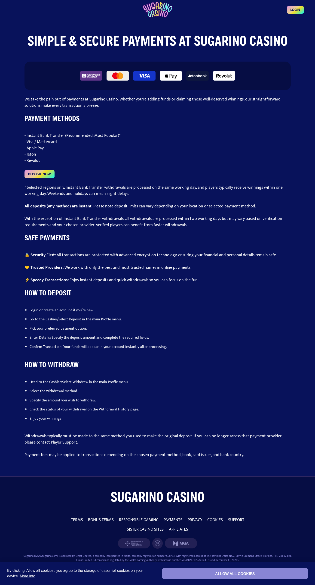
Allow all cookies (235, 574)
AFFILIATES (178, 529)
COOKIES (215, 519)
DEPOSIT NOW (39, 174)
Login (295, 10)
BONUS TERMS (101, 519)
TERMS (77, 519)
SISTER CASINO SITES (145, 529)
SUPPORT (236, 519)
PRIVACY (195, 519)
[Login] (157, 10)
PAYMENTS (173, 519)
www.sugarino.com (46, 556)
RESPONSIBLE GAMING (139, 519)
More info (27, 576)
